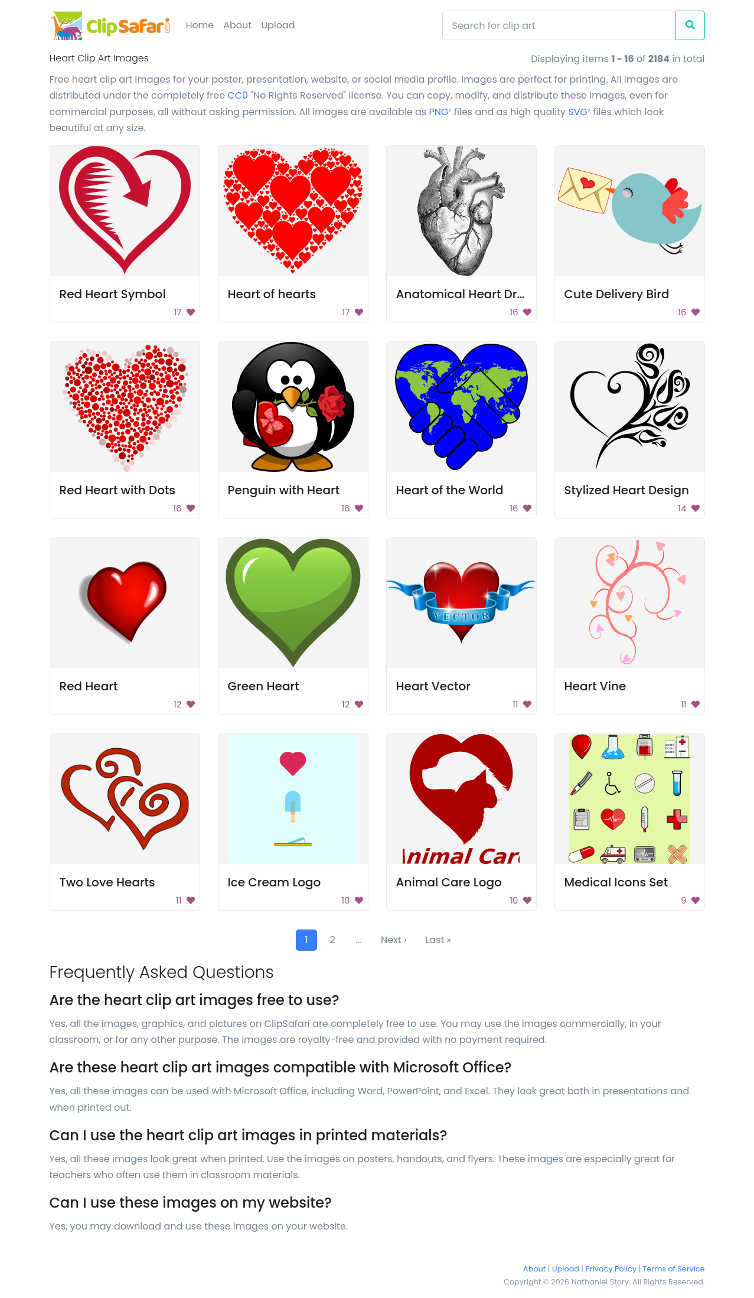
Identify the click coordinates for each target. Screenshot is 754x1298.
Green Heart (263, 686)
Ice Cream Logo (274, 882)
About (237, 25)
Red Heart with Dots (118, 490)
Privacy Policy (611, 1269)
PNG (440, 112)
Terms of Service (674, 1269)
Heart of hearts (272, 294)
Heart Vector (433, 686)
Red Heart (89, 686)
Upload (278, 25)
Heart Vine (595, 686)
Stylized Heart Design (627, 490)
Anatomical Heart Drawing (475, 294)
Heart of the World (450, 490)
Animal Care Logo (449, 882)
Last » (438, 940)
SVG (579, 112)
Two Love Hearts (107, 882)
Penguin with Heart (284, 490)
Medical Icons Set (616, 882)
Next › (393, 940)
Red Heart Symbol (113, 294)
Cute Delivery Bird (617, 294)
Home (200, 25)
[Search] (559, 25)
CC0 (237, 95)
